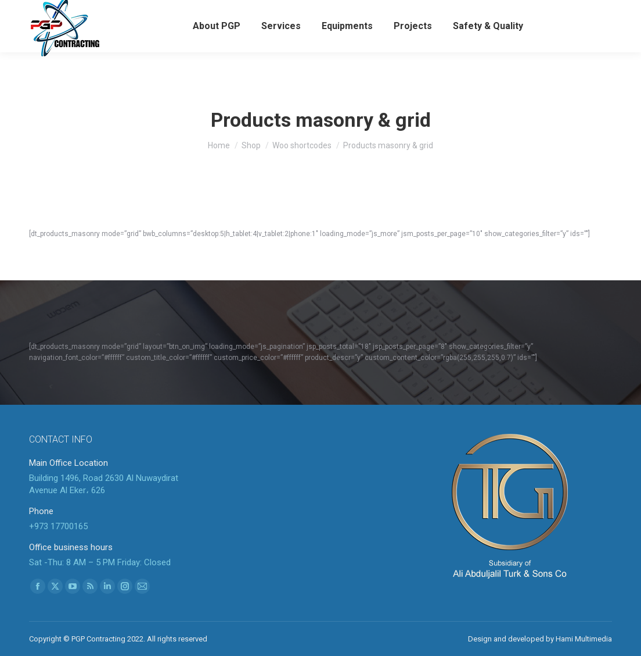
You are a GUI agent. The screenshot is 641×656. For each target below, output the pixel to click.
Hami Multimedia (584, 638)
